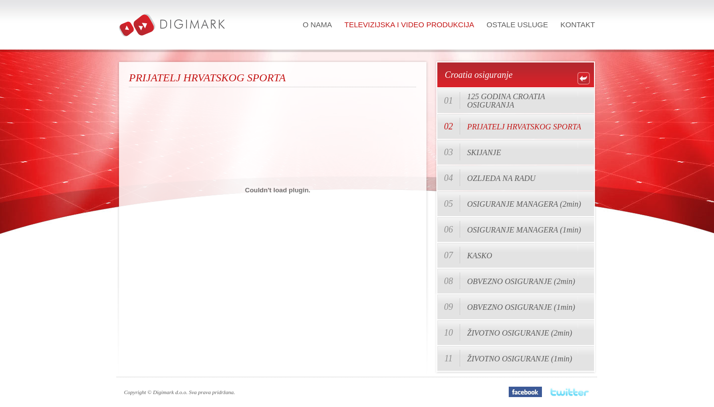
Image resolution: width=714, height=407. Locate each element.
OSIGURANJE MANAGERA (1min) (524, 230)
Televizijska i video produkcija (410, 24)
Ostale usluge (517, 24)
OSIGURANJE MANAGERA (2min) (524, 204)
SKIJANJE (484, 152)
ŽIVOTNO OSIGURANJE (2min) (519, 333)
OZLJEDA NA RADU (501, 178)
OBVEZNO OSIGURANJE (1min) (521, 307)
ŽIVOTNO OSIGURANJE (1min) (519, 358)
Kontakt (577, 24)
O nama (317, 24)
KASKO (479, 255)
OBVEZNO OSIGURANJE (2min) (521, 281)
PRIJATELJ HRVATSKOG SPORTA (524, 126)
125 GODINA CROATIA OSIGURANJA (506, 100)
